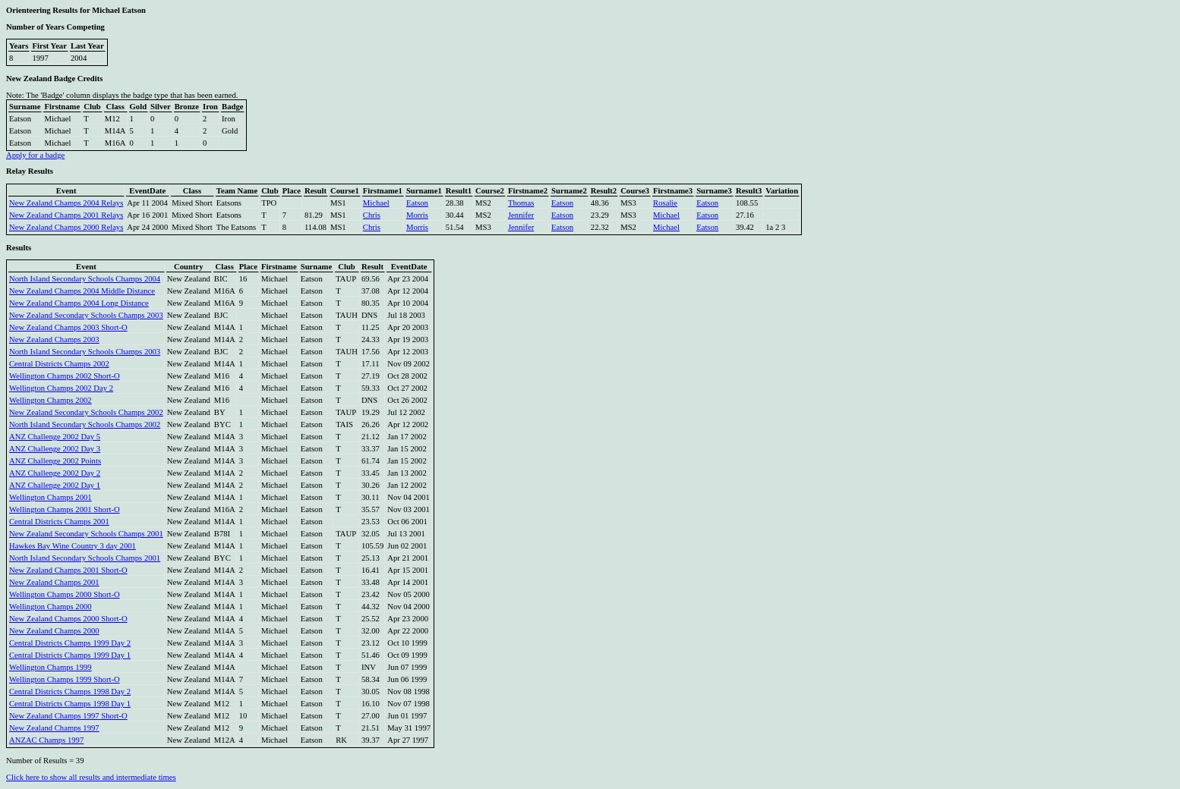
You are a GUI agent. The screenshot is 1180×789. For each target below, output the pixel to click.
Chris (371, 215)
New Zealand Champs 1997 (54, 728)
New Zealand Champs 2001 (54, 582)
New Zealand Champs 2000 (54, 631)
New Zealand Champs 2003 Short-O (68, 327)
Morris (417, 215)
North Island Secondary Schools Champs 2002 (84, 424)
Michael (376, 203)
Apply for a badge (35, 155)
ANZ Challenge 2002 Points (55, 461)
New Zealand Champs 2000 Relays (66, 227)
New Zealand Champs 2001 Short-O (68, 570)
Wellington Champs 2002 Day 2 (61, 388)
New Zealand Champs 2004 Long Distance (79, 303)
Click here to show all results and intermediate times (91, 777)
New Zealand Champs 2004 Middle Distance (82, 291)
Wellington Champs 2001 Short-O (64, 509)
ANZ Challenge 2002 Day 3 (54, 449)
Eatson (417, 203)
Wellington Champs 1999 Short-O (64, 679)
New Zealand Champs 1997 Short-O (68, 716)
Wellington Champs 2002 (50, 400)
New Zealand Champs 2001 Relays (66, 215)
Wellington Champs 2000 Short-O (64, 594)
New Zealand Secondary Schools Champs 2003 (86, 315)
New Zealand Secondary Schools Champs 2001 (86, 534)
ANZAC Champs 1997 (46, 740)
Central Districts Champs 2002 (59, 364)
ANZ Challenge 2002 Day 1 (54, 485)
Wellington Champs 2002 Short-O (64, 376)
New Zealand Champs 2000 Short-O (68, 619)
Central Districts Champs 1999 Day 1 (70, 655)
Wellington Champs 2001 (50, 497)
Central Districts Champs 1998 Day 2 (70, 691)
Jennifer (521, 215)
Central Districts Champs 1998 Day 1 (70, 703)
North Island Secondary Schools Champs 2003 (84, 351)
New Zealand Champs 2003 (54, 339)
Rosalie (665, 203)
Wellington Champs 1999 (50, 667)
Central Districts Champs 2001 (59, 521)
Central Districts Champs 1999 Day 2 (70, 643)
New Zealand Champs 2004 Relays (66, 203)
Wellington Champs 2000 (50, 606)
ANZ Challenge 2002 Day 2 (54, 473)
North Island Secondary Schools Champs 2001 (84, 558)
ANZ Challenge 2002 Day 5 (54, 436)
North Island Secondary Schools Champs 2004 (84, 279)
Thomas (521, 203)
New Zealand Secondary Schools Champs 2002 (86, 412)
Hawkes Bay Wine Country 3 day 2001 (72, 546)
